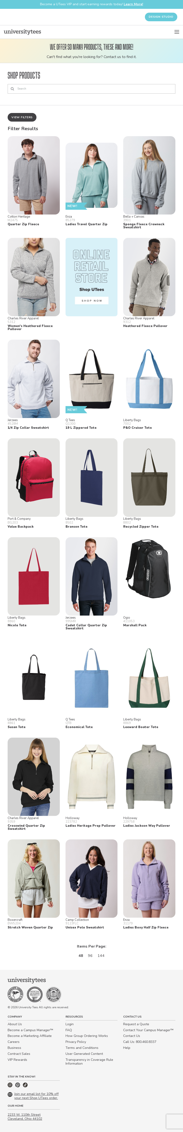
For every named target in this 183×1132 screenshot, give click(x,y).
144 (101, 955)
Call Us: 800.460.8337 (139, 1042)
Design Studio (161, 17)
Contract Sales (19, 1054)
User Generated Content (84, 1054)
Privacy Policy (76, 1042)
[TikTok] (25, 1086)
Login (70, 1024)
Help (126, 1048)
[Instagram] (10, 1086)
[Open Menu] (176, 32)
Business (14, 1048)
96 (90, 955)
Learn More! (133, 4)
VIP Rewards (17, 1059)
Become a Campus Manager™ (30, 1030)
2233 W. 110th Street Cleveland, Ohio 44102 (25, 1116)
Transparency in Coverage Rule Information (89, 1061)
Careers (14, 1042)
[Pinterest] (18, 1086)
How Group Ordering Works (87, 1036)
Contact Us (131, 1036)
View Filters (22, 117)
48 (80, 955)
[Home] (22, 32)
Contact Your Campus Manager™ (148, 1030)
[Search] (91, 89)
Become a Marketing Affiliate (30, 1036)
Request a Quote (136, 1024)
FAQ (69, 1030)
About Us (15, 1024)
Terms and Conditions (82, 1048)
